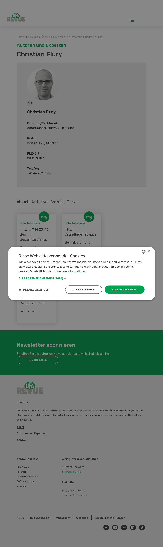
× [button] (148, 251)
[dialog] (81, 273)
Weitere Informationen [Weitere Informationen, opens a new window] (71, 271)
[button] (81, 278)
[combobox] (144, 252)
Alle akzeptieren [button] (124, 289)
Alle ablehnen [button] (83, 289)
